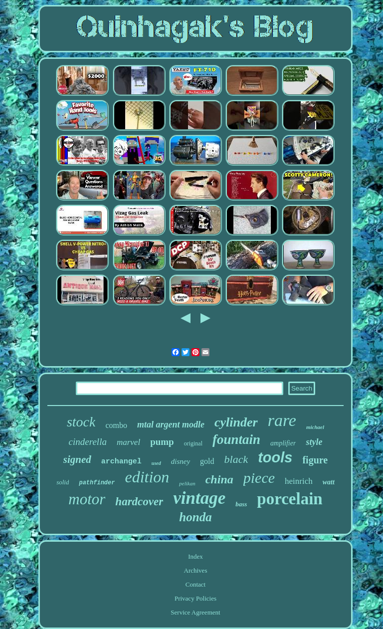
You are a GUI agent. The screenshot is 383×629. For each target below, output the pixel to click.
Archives (195, 570)
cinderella (88, 441)
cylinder (236, 422)
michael (315, 427)
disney (180, 461)
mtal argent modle (170, 424)
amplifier (283, 443)
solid (62, 482)
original (193, 443)
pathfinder (97, 482)
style (314, 442)
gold (207, 461)
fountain (236, 439)
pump (162, 441)
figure (315, 459)
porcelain (289, 499)
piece (259, 477)
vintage (199, 498)
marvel (128, 442)
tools (275, 457)
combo (116, 425)
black (236, 459)
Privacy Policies (195, 598)
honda (195, 517)
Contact (195, 584)
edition (147, 477)
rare (282, 420)
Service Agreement (195, 612)
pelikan (187, 483)
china (219, 479)
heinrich (299, 481)
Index (195, 556)
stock (81, 421)
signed (77, 459)
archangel (121, 461)
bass (241, 504)
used (156, 463)
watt (329, 482)
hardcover (139, 501)
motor (86, 499)
